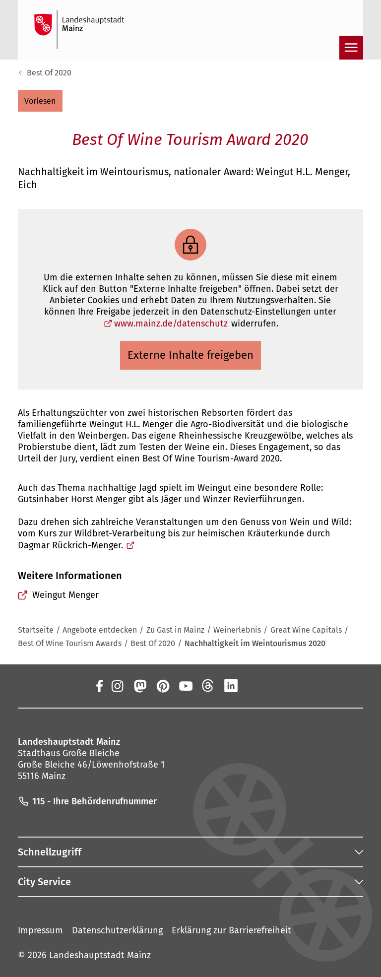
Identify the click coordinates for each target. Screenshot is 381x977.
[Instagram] (116, 686)
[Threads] (208, 686)
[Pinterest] (162, 686)
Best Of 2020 (49, 72)
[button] (40, 101)
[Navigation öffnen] (351, 48)
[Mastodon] (139, 686)
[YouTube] (185, 686)
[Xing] (254, 686)
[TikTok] (276, 686)
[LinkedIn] (231, 686)
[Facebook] (99, 686)
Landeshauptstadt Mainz (100, 955)
